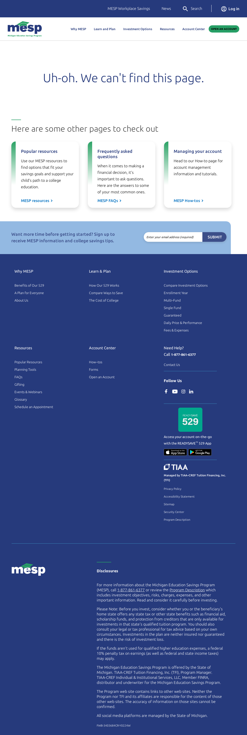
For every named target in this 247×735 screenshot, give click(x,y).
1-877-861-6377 (183, 355)
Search (192, 9)
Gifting (19, 384)
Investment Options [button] (137, 29)
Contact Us (172, 365)
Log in (230, 9)
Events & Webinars (28, 392)
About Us (21, 300)
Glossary (20, 399)
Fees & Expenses (176, 330)
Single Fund (172, 308)
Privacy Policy (172, 488)
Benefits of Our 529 (29, 285)
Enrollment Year (176, 293)
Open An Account (224, 28)
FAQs (18, 377)
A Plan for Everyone (29, 293)
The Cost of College (104, 300)
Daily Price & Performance (183, 323)
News (166, 8)
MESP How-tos (187, 200)
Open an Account (102, 377)
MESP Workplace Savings (129, 8)
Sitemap (169, 504)
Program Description (177, 519)
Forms (93, 369)
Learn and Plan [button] (105, 29)
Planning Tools (25, 369)
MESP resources (35, 200)
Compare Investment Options (186, 285)
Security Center (174, 511)
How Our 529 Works (104, 285)
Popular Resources (28, 362)
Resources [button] (167, 29)
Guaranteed (172, 315)
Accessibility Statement (179, 496)
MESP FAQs (107, 200)
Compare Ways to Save (106, 293)
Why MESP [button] (78, 29)
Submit (207, 237)
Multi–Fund (172, 300)
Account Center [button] (193, 29)
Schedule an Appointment (33, 407)
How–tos (95, 362)
